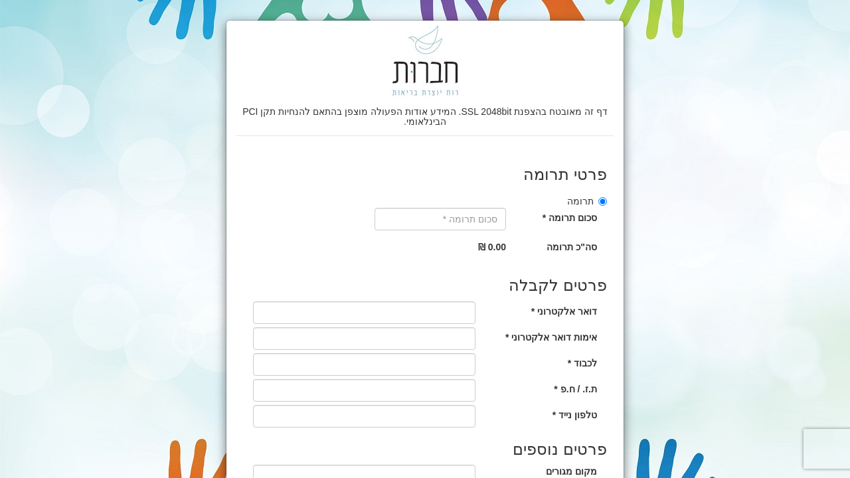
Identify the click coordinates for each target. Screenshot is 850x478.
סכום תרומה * (570, 217)
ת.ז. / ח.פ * (575, 389)
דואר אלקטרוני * (564, 311)
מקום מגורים (571, 471)
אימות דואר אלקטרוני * (551, 337)
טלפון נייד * (574, 415)
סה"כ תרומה (572, 247)
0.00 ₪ (492, 247)
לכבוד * (582, 363)
